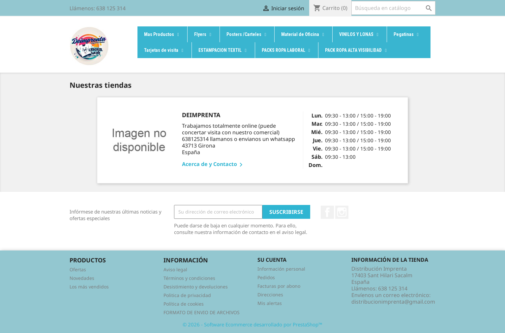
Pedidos (266, 277)
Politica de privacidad (187, 295)
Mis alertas (269, 303)
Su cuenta (271, 259)
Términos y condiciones (189, 278)
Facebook (327, 212)
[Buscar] (393, 8)
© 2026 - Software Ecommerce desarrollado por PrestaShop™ (252, 324)
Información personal (281, 269)
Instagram (341, 212)
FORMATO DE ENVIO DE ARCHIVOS (201, 312)
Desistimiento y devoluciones (195, 286)
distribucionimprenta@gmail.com (393, 301)
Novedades (82, 278)
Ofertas (78, 269)
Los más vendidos (89, 286)
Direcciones (270, 294)
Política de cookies (183, 304)
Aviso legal (175, 269)
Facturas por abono (278, 286)
